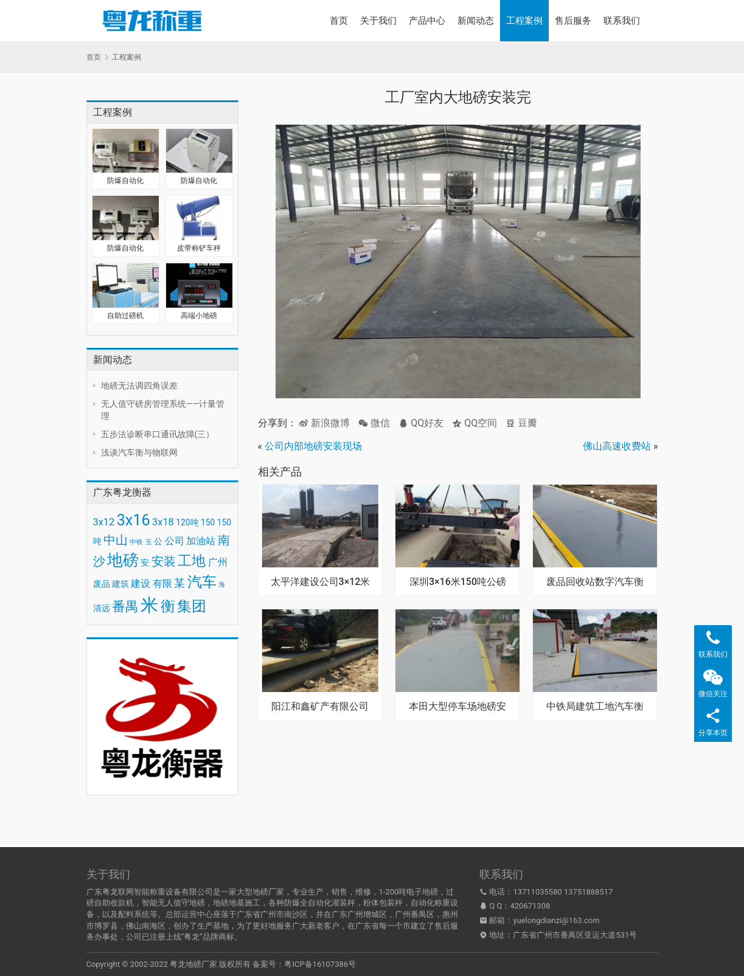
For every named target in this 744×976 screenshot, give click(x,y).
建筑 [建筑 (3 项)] (120, 584)
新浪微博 (324, 423)
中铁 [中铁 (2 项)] (136, 542)
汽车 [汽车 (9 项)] (202, 581)
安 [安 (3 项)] (145, 562)
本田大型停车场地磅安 (457, 706)
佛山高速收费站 (617, 446)
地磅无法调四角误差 (139, 385)
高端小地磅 (199, 315)
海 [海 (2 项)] (221, 585)
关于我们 (378, 20)
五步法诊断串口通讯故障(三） (158, 434)
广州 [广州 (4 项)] (218, 562)
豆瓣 (521, 423)
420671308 (530, 905)
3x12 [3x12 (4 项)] (104, 522)
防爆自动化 (125, 180)
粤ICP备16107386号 (320, 964)
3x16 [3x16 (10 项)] (133, 520)
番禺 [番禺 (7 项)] (125, 606)
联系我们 (621, 20)
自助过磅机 (125, 315)
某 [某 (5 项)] (179, 583)
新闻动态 (475, 20)
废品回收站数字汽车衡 (595, 581)
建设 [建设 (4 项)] (140, 583)
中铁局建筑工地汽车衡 (595, 706)
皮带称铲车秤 (199, 248)
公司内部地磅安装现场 (313, 446)
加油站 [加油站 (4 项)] (200, 541)
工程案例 (524, 20)
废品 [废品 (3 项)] (101, 584)
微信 (374, 423)
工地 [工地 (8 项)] (192, 561)
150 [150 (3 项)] (208, 522)
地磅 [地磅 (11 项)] (123, 560)
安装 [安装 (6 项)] (163, 561)
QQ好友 (420, 423)
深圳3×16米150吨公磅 (457, 581)
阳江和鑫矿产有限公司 (320, 706)
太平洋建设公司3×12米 (320, 581)
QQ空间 (474, 423)
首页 (339, 20)
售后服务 (573, 20)
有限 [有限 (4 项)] (162, 583)
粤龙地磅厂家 (193, 964)
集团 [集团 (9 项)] (191, 606)
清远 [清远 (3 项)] (101, 608)
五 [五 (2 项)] (148, 542)
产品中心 (427, 20)
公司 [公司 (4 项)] (174, 541)
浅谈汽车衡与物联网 (139, 452)
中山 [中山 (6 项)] (115, 540)
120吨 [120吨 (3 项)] (187, 522)
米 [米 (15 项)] (149, 605)
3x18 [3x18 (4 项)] (163, 522)
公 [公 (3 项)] (158, 541)
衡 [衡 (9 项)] (168, 606)
